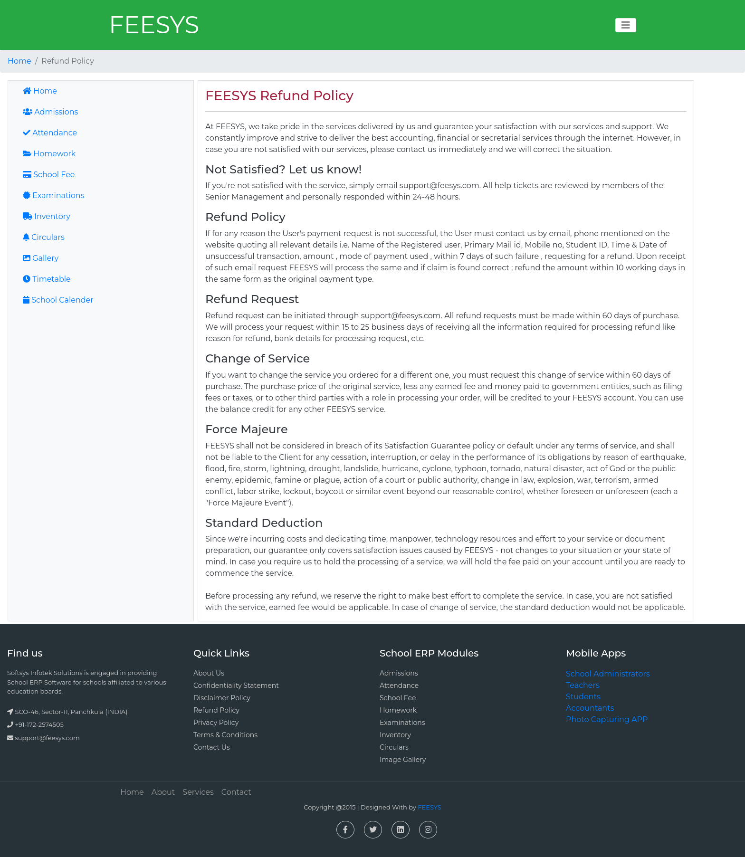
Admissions (50, 111)
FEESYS (154, 24)
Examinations (53, 195)
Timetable (47, 279)
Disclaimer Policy (221, 698)
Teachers (583, 685)
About (163, 792)
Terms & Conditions (225, 735)
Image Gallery (403, 759)
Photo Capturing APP (607, 719)
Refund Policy (216, 710)
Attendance (50, 132)
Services (197, 792)
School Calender (58, 300)
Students (583, 696)
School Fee (49, 174)
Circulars (44, 237)
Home (19, 61)
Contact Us (211, 747)
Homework (49, 153)
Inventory (46, 216)
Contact (236, 792)
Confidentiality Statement (236, 685)
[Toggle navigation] (625, 25)
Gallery (40, 258)
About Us (208, 673)
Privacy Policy (216, 722)
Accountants (590, 708)
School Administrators (608, 673)
